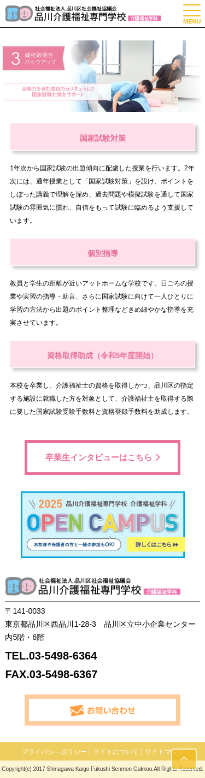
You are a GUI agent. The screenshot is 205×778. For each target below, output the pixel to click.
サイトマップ (164, 752)
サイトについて (116, 752)
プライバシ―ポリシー (54, 752)
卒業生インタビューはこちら (102, 457)
